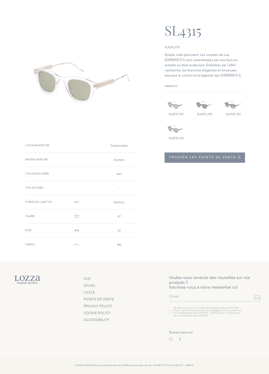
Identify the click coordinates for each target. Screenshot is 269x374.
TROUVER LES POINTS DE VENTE (205, 157)
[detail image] (176, 106)
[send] (257, 297)
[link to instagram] (171, 339)
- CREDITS (189, 365)
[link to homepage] (27, 280)
